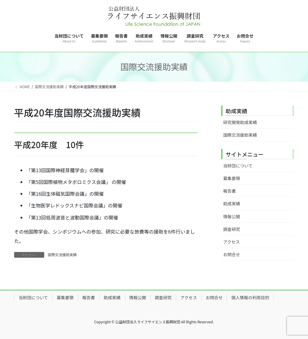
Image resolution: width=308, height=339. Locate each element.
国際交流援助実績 (62, 254)
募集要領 (231, 178)
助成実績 (231, 204)
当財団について (238, 166)
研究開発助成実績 (240, 122)
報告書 (229, 191)
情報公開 (231, 216)
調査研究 (231, 229)
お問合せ (231, 254)
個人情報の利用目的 (250, 297)
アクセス (231, 242)
